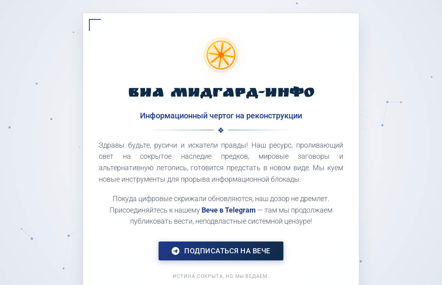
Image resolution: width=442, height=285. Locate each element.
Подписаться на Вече (221, 251)
